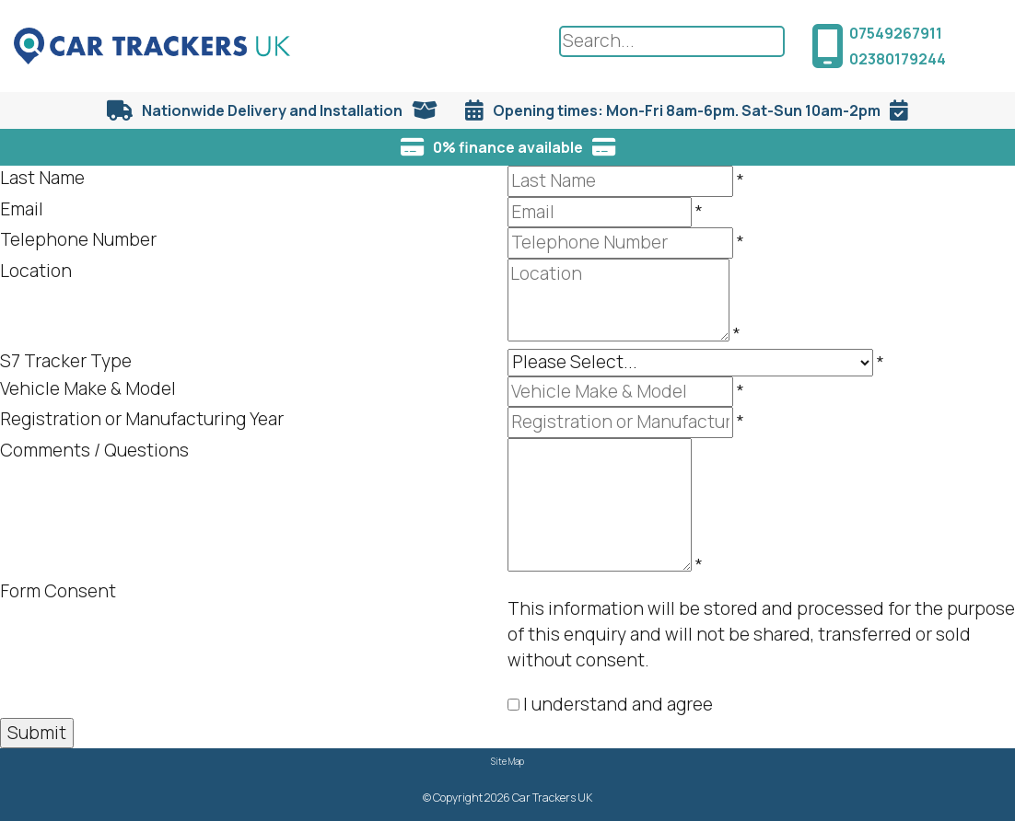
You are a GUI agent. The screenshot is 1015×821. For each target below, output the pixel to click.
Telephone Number (78, 239)
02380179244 (897, 59)
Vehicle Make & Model (88, 388)
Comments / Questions (94, 450)
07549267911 (895, 33)
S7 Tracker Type (66, 361)
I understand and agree (618, 704)
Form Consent (58, 591)
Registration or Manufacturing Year (142, 419)
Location (36, 271)
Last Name (42, 178)
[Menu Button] (987, 42)
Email (21, 209)
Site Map (507, 762)
